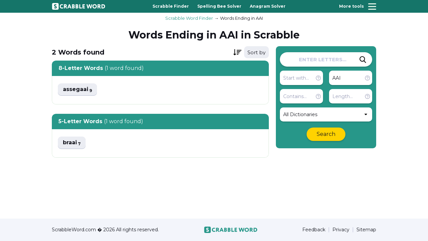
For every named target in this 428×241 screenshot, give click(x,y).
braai (72, 142)
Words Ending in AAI (241, 18)
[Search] (362, 59)
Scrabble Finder (170, 6)
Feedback (313, 229)
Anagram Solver (268, 6)
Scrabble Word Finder (189, 18)
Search (326, 134)
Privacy (340, 229)
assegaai (77, 89)
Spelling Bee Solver (219, 6)
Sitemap (366, 229)
